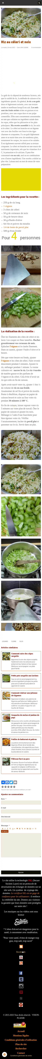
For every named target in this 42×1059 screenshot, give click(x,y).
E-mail (3, 808)
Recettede (20, 952)
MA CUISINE (24, 47)
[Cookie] (4, 1054)
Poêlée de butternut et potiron (24, 739)
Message (4, 825)
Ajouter (21, 872)
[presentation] (18, 864)
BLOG (21, 641)
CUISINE (13, 641)
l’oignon (14, 346)
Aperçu (5, 831)
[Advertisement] (21, 72)
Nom (3, 799)
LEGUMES (5, 641)
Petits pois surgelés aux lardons (24, 676)
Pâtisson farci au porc (20, 759)
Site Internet (5, 817)
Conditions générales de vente (21, 1056)
